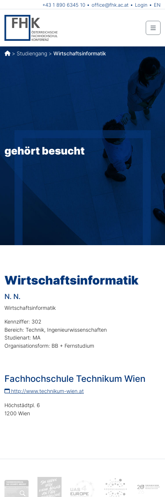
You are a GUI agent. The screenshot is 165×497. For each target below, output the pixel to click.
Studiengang (32, 53)
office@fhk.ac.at (110, 5)
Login (141, 5)
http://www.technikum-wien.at (44, 391)
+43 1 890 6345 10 (63, 5)
